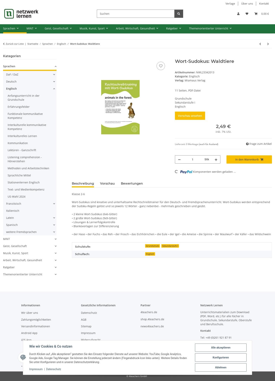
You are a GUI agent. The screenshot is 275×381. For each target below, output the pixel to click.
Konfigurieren (221, 357)
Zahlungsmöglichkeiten (36, 319)
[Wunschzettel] (247, 13)
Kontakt (264, 3)
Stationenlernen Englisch (24, 182)
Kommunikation (18, 143)
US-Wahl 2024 (16, 196)
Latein (10, 218)
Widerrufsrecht (90, 340)
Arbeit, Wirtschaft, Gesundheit (22, 260)
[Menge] (192, 159)
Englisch (194, 76)
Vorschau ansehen (190, 116)
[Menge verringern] (179, 159)
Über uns (247, 3)
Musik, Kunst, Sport (15, 253)
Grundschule (152, 246)
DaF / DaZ (12, 74)
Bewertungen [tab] (132, 183)
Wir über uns (29, 313)
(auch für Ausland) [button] (208, 144)
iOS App (26, 340)
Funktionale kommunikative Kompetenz (25, 116)
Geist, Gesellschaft (15, 246)
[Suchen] (136, 14)
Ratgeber (9, 267)
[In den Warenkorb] (75, 56)
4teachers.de (149, 312)
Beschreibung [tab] (83, 183)
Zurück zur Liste (15, 43)
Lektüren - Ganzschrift (22, 150)
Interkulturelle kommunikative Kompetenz (27, 127)
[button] (238, 13)
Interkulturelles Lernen (22, 136)
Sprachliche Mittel (19, 175)
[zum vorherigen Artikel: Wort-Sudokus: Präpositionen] (260, 44)
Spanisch (12, 225)
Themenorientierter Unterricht (22, 274)
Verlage (230, 3)
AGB (83, 319)
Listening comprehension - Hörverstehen (25, 159)
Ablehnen (220, 367)
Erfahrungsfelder (19, 107)
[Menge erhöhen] (216, 159)
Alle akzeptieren (220, 347)
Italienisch (12, 210)
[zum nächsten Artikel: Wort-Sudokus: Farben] (268, 44)
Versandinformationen (35, 326)
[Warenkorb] (261, 13)
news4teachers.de (152, 326)
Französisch (13, 203)
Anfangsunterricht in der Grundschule (24, 97)
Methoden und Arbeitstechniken (28, 168)
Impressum (36, 369)
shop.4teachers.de (152, 319)
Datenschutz (53, 369)
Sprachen (9, 66)
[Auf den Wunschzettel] (161, 66)
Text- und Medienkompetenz (26, 189)
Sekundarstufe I (170, 246)
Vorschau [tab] (107, 183)
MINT (6, 239)
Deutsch (11, 81)
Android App (29, 333)
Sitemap (86, 326)
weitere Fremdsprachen (21, 232)
